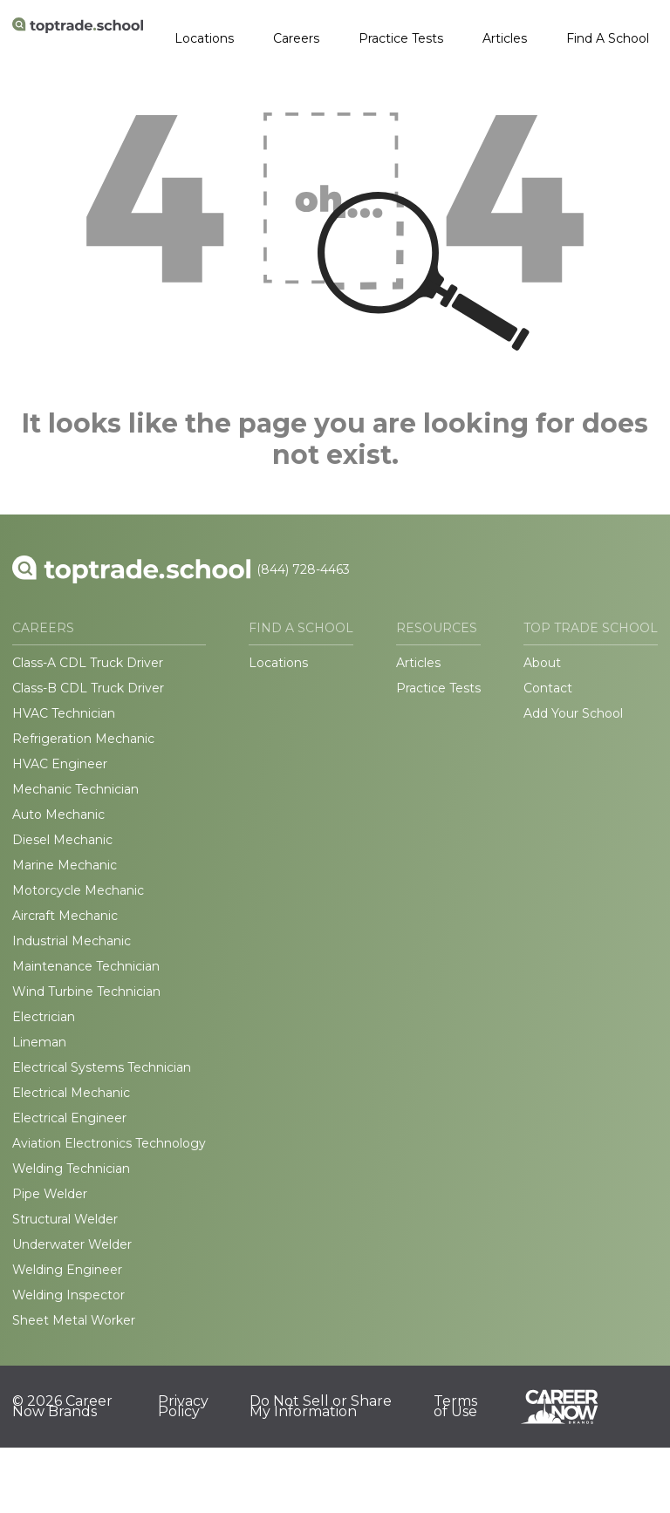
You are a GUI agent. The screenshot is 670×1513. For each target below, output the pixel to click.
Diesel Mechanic (62, 840)
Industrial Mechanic (71, 941)
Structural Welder (65, 1219)
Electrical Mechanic (71, 1093)
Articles (504, 38)
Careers (296, 38)
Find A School (607, 38)
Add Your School (573, 713)
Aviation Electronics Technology (109, 1143)
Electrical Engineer (69, 1118)
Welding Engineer (67, 1270)
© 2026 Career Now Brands (62, 1406)
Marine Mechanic (64, 865)
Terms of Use (455, 1406)
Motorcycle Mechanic (78, 890)
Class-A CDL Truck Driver (87, 663)
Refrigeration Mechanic (83, 738)
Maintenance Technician (86, 966)
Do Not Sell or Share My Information (321, 1406)
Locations (204, 38)
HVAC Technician (63, 713)
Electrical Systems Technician (101, 1067)
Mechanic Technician (75, 789)
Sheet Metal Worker (73, 1320)
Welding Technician (71, 1168)
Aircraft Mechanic (65, 915)
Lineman (39, 1042)
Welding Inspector (68, 1295)
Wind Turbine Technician (86, 991)
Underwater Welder (72, 1244)
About (542, 663)
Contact (547, 688)
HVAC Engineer (59, 764)
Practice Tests (401, 38)
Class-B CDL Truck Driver (88, 688)
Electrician (43, 1017)
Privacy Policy (183, 1406)
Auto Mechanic (58, 814)
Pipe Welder (49, 1194)
